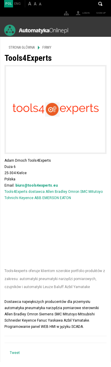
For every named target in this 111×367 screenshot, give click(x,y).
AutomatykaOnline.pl (36, 30)
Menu (101, 30)
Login (86, 13)
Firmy (47, 47)
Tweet (15, 353)
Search (100, 4)
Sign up (101, 13)
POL (8, 4)
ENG (17, 4)
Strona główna (22, 47)
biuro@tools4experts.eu (36, 185)
